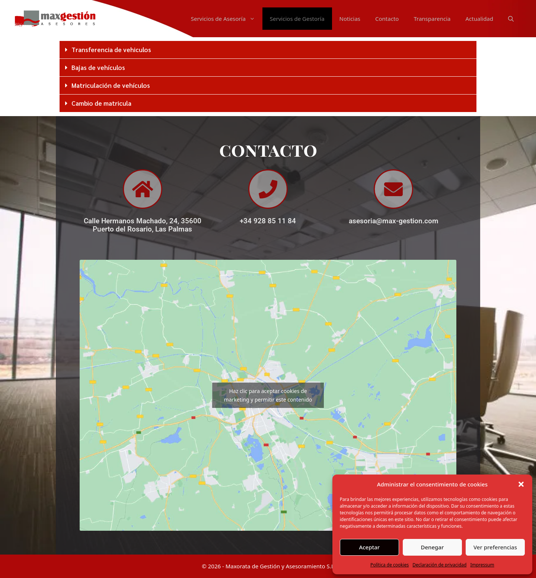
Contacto (387, 18)
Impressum (482, 565)
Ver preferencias (495, 547)
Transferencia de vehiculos (111, 49)
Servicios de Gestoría (297, 18)
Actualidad (480, 18)
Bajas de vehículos (98, 67)
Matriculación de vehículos (110, 85)
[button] (521, 484)
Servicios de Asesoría (226, 18)
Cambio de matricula (101, 103)
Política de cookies (389, 565)
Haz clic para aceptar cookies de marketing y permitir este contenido (268, 395)
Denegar (432, 547)
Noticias (349, 18)
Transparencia (432, 18)
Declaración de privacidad (439, 565)
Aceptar (369, 547)
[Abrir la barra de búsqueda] (511, 18)
